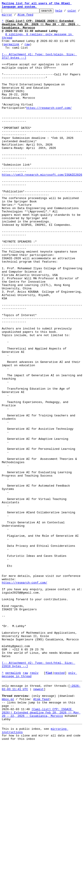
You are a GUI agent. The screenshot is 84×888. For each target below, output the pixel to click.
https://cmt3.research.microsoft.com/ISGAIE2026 (42, 209)
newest (38, 825)
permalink (11, 52)
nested (59, 806)
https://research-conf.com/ (49, 128)
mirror (21, 17)
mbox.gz (8, 837)
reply (34, 806)
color (6, 17)
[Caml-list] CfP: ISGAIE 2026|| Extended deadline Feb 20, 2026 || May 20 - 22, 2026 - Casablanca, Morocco (41, 853)
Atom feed (39, 17)
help (65, 12)
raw (27, 52)
